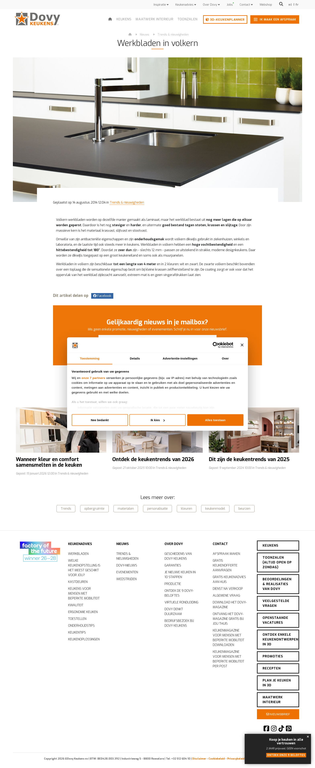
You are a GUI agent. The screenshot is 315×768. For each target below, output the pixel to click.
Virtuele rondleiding (181, 602)
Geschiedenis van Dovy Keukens (178, 556)
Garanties (173, 565)
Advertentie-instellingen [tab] (180, 358)
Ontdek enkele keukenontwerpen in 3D (280, 639)
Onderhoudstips (81, 625)
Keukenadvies (185, 5)
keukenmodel (215, 508)
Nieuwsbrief (278, 714)
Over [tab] (225, 358)
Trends (66, 508)
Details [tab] (135, 358)
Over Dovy (211, 5)
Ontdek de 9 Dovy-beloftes (179, 593)
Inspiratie (161, 5)
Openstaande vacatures (275, 620)
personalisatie (157, 508)
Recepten (272, 668)
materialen (126, 508)
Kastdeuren (78, 582)
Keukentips (77, 632)
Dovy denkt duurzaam (174, 611)
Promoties (273, 656)
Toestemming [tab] (90, 358)
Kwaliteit (75, 605)
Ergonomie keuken (83, 612)
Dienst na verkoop (228, 589)
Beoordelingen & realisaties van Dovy (277, 584)
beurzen (244, 508)
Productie (173, 584)
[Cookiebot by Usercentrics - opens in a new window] (215, 345)
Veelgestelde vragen (276, 603)
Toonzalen (187, 19)
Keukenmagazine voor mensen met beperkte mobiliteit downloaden (228, 637)
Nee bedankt (100, 420)
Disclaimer (199, 758)
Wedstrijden (126, 579)
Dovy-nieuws (126, 565)
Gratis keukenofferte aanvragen (225, 565)
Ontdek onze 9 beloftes (286, 755)
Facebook (102, 296)
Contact (246, 5)
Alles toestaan (215, 420)
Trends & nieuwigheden (173, 35)
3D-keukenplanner (225, 20)
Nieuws (144, 35)
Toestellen (77, 619)
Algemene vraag (226, 595)
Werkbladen (78, 554)
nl (290, 5)
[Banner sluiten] (242, 345)
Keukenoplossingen (84, 639)
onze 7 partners (93, 377)
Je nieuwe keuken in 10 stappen (180, 574)
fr (297, 5)
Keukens (124, 19)
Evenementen (127, 572)
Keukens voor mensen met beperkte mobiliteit (84, 593)
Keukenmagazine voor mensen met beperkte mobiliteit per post (228, 659)
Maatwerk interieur (154, 19)
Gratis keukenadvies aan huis (229, 579)
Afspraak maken (226, 554)
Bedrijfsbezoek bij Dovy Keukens (179, 623)
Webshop (266, 5)
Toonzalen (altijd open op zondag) (277, 562)
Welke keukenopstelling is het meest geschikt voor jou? (84, 567)
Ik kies (158, 420)
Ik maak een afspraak (274, 19)
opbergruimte (94, 508)
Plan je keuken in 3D (277, 682)
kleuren (186, 508)
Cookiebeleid (217, 758)
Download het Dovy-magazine (229, 604)
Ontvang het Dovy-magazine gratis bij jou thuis (228, 619)
